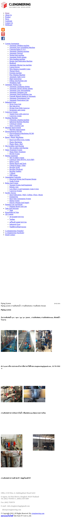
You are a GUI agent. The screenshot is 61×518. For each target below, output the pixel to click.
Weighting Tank (14, 83)
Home (7, 13)
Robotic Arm (13, 187)
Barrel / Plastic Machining (14, 137)
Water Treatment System (13, 150)
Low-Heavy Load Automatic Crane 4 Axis (24, 189)
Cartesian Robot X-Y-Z (17, 49)
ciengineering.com (38, 513)
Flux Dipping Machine (17, 75)
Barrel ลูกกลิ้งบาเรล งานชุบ (19, 140)
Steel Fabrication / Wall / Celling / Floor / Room (26, 195)
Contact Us (9, 23)
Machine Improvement (13, 127)
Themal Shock (14, 71)
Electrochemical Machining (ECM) (21, 133)
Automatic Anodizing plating (19, 86)
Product (8, 17)
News (7, 19)
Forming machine (15, 73)
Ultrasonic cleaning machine (19, 120)
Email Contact (10, 235)
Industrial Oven (10, 102)
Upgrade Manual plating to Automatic (22, 96)
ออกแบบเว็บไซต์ (7, 516)
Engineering (13, 197)
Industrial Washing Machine (19, 122)
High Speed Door (15, 79)
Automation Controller (13, 177)
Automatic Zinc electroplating (19, 90)
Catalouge (8, 21)
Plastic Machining (15, 142)
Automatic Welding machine (19, 45)
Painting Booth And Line (18, 206)
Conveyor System (11, 112)
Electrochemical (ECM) (13, 131)
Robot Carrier (14, 161)
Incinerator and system (17, 110)
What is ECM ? (14, 135)
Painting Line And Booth (13, 204)
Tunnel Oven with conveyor (19, 114)
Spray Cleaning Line (16, 126)
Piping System (14, 201)
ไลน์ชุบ (12, 219)
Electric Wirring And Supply (19, 202)
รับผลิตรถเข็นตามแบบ (17, 227)
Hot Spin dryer (14, 106)
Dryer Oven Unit (15, 104)
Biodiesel (12, 63)
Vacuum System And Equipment (20, 185)
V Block (12, 173)
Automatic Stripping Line (18, 92)
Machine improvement (17, 129)
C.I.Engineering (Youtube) (14, 231)
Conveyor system (15, 116)
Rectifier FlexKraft (16, 169)
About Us (8, 15)
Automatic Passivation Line (19, 100)
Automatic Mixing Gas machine (20, 65)
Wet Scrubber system (16, 158)
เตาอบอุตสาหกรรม (16, 217)
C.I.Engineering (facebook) (14, 233)
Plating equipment (11, 156)
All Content (9, 214)
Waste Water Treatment (17, 152)
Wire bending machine (17, 59)
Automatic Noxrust (16, 53)
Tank (11, 210)
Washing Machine (11, 118)
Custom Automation (12, 43)
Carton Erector (14, 67)
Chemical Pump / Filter (17, 165)
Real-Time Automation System (20, 199)
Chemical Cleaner (15, 124)
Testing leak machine (16, 55)
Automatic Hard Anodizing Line (20, 94)
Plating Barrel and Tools (17, 163)
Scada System (14, 181)
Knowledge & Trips (12, 212)
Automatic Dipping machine (19, 51)
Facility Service (10, 193)
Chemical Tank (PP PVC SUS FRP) (21, 160)
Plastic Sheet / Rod (16, 144)
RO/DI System (14, 154)
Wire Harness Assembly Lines (19, 69)
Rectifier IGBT (14, 167)
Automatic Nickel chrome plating (21, 88)
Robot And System (11, 183)
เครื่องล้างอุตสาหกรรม (18, 222)
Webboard (8, 25)
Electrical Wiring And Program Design (22, 179)
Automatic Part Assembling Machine (22, 47)
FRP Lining (13, 175)
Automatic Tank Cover (17, 77)
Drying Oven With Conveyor (19, 108)
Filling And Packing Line (18, 81)
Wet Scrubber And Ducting (14, 146)
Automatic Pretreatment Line (19, 98)
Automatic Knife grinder (18, 57)
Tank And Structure (12, 208)
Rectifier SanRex (15, 171)
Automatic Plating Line (13, 85)
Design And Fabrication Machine (20, 61)
